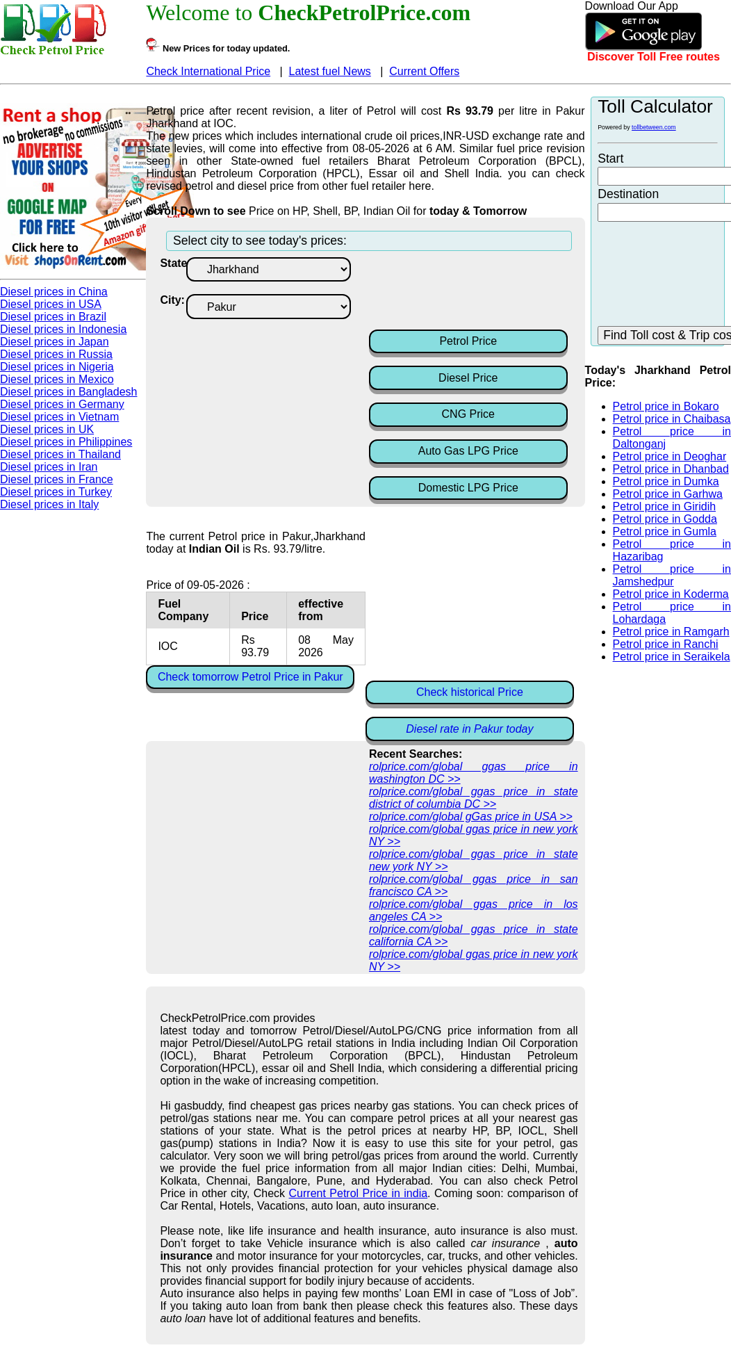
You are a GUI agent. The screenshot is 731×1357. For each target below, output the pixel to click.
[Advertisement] (480, 292)
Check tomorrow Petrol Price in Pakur (250, 677)
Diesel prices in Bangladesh (68, 392)
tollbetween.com (654, 127)
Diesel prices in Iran (49, 467)
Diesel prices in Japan (54, 342)
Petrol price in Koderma (671, 594)
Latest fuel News (330, 71)
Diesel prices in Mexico (57, 379)
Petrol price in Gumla (664, 531)
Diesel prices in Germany (62, 404)
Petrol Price (468, 341)
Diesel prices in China (54, 292)
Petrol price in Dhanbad (671, 469)
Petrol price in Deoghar (670, 456)
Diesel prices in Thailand (60, 454)
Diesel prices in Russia (56, 354)
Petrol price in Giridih (664, 506)
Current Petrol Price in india (358, 1193)
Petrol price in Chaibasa (672, 419)
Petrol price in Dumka (666, 481)
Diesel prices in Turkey (56, 492)
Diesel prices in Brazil (53, 317)
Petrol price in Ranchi (665, 644)
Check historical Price (469, 692)
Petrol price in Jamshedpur (672, 575)
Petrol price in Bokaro (666, 406)
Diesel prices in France (56, 479)
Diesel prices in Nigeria (57, 367)
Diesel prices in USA (50, 304)
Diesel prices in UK (47, 429)
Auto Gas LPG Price (468, 451)
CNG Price (468, 414)
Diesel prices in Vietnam (59, 417)
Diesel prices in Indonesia (63, 329)
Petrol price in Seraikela (671, 657)
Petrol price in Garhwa (668, 494)
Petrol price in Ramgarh (671, 631)
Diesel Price (468, 378)
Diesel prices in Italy (49, 504)
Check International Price (208, 71)
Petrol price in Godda (665, 519)
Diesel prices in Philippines (66, 442)
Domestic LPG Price (468, 488)
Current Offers (424, 71)
